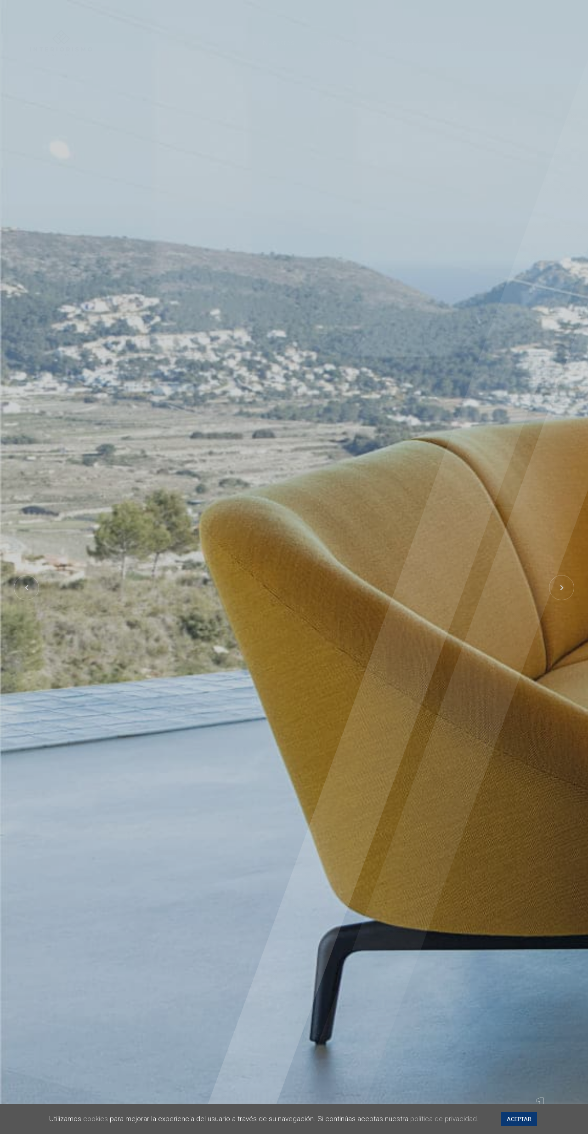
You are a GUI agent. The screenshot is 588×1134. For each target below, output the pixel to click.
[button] (561, 587)
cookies (95, 1119)
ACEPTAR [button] (519, 1119)
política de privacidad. (444, 1119)
